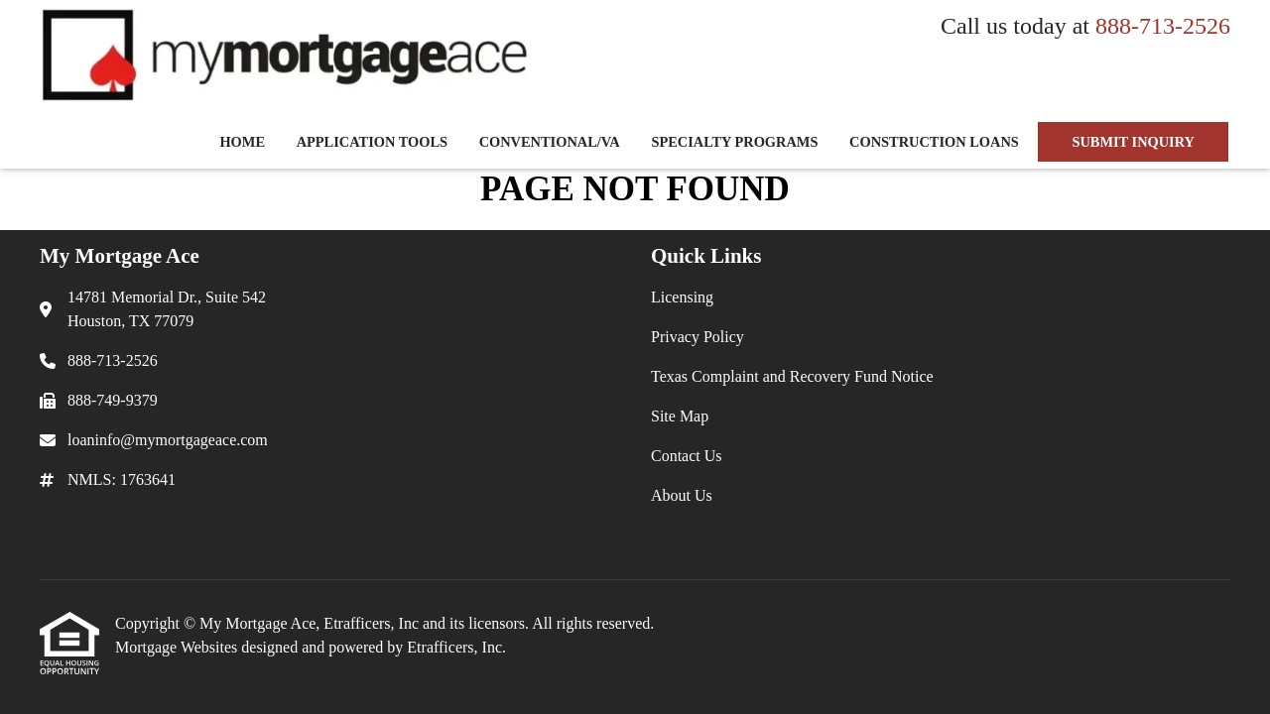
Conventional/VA (549, 142)
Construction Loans (934, 142)
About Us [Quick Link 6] (681, 495)
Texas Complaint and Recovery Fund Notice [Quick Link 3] (792, 376)
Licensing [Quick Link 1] (682, 297)
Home (242, 142)
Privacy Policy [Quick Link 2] (697, 336)
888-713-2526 (1162, 26)
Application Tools (372, 142)
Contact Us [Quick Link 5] (686, 455)
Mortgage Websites (178, 647)
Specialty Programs (734, 142)
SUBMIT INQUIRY (1133, 142)
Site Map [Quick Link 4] (679, 416)
